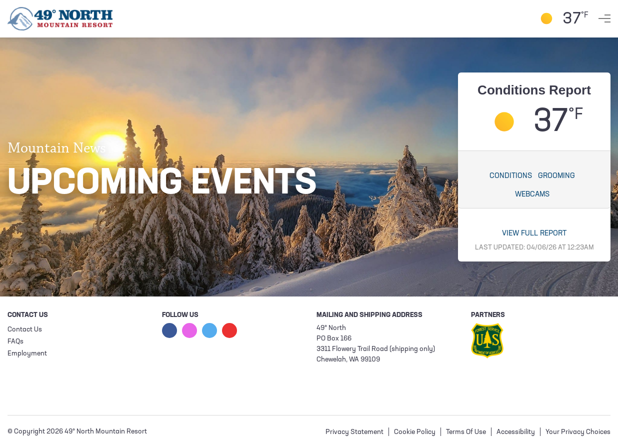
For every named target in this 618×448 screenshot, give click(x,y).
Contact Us (25, 330)
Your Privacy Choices (578, 432)
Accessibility (515, 432)
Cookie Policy (415, 432)
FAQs (16, 342)
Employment (27, 354)
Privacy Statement (355, 432)
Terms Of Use (466, 432)
